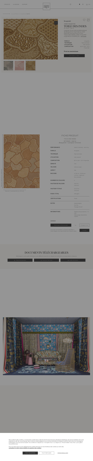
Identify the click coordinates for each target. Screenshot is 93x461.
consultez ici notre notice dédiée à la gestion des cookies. (25, 448)
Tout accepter (30, 453)
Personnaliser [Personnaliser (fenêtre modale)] (63, 453)
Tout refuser (46, 453)
